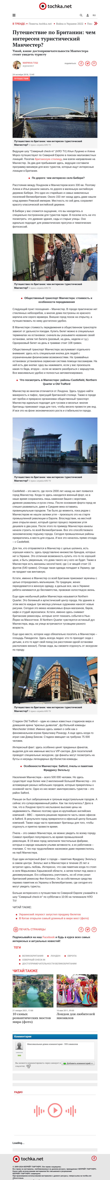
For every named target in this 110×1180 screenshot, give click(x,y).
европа (72, 956)
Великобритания (32, 956)
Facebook (49, 937)
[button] (87, 15)
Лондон (55, 956)
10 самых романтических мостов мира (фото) (32, 1018)
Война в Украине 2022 (69, 23)
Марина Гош (30, 62)
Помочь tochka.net (40, 23)
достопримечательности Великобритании (49, 963)
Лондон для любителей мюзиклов (76, 1016)
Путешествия (21, 79)
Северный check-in (33, 959)
